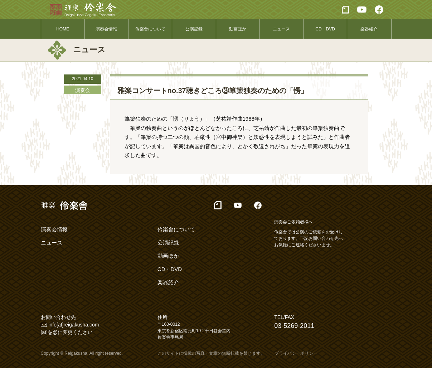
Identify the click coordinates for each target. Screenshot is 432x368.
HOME (62, 29)
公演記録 (194, 29)
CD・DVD (325, 29)
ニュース (281, 29)
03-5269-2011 (294, 325)
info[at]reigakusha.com (74, 325)
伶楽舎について (150, 29)
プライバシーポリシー (296, 353)
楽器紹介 (369, 29)
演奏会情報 (106, 29)
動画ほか (237, 29)
